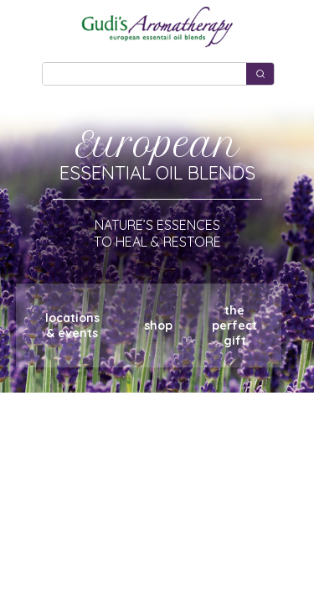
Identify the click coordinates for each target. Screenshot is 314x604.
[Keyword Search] (144, 74)
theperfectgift (234, 325)
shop (158, 325)
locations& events (72, 325)
